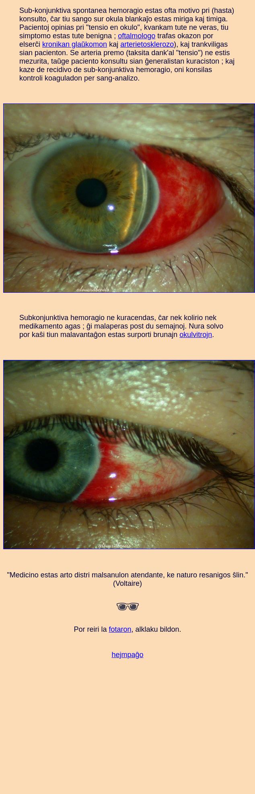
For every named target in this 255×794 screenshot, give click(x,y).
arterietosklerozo (147, 44)
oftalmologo (136, 36)
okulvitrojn (195, 335)
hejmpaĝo (127, 655)
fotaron (120, 629)
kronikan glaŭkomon (74, 44)
